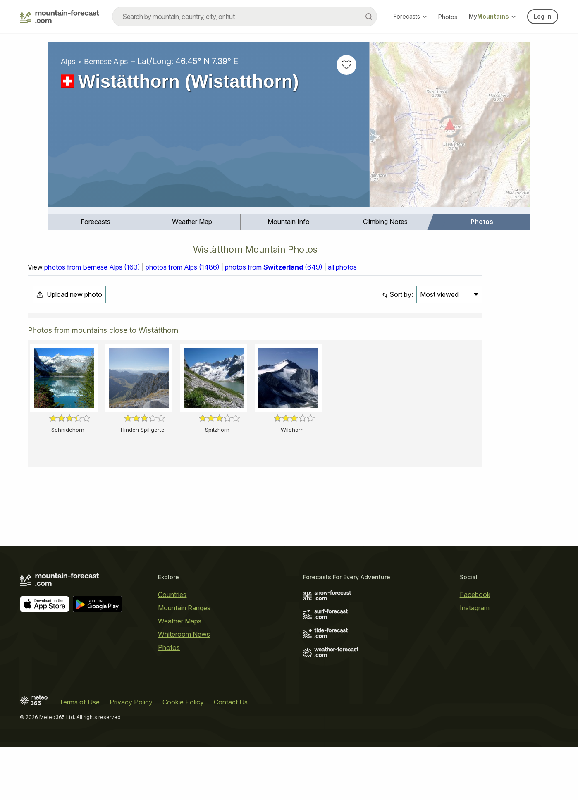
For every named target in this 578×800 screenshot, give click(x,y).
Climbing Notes (385, 221)
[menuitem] (96, 222)
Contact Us (231, 702)
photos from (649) (273, 267)
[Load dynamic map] (450, 127)
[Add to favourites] (346, 65)
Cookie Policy (183, 702)
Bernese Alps (106, 61)
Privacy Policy (131, 702)
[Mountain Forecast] (59, 16)
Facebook (475, 594)
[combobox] (244, 16)
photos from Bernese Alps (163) (92, 267)
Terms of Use (79, 702)
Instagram (475, 608)
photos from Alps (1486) (183, 267)
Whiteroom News (184, 634)
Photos (447, 16)
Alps (68, 61)
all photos (342, 267)
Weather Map (192, 221)
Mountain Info (289, 221)
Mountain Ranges (184, 608)
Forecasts (410, 16)
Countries (172, 594)
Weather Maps (179, 621)
